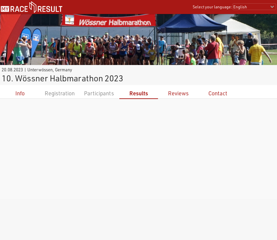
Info (20, 93)
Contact (217, 93)
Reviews (178, 93)
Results (138, 93)
